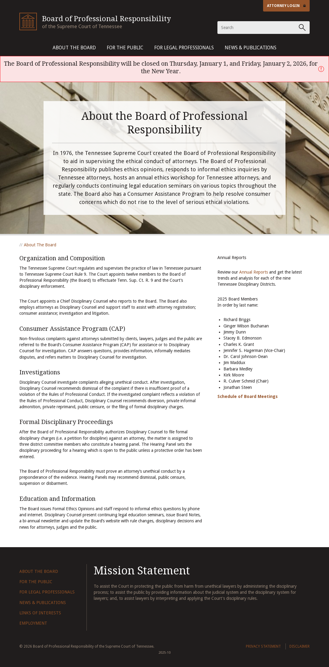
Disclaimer (299, 646)
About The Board (74, 48)
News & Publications (250, 48)
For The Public (125, 48)
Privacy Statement (263, 646)
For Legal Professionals (184, 48)
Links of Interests (40, 612)
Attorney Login (286, 6)
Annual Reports (253, 272)
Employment (33, 623)
